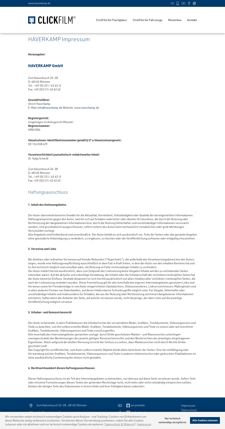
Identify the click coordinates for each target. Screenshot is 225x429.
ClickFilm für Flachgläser (111, 20)
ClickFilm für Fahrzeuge (147, 20)
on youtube (131, 405)
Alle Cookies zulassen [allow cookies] (205, 420)
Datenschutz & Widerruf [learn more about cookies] (119, 424)
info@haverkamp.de (49, 107)
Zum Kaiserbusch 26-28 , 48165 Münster (57, 405)
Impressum (188, 405)
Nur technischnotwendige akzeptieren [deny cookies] (172, 420)
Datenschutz (189, 410)
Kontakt (192, 20)
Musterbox (174, 20)
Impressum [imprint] (144, 424)
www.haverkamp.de (39, 3)
